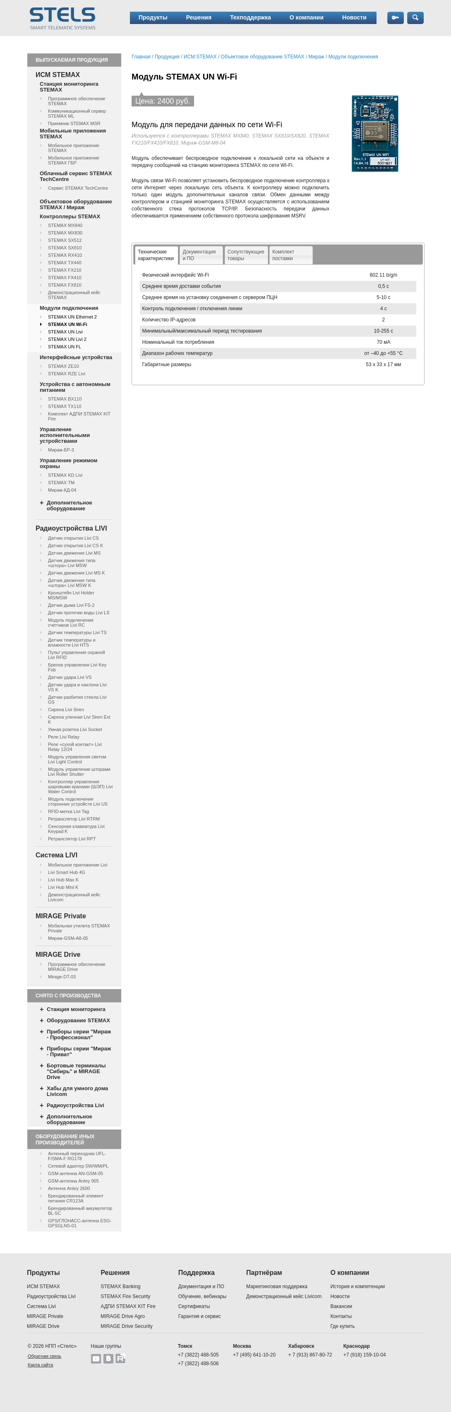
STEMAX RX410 (65, 255)
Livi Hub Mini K (63, 887)
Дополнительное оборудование (69, 506)
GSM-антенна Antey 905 (73, 1180)
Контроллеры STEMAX (70, 216)
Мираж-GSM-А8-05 (68, 938)
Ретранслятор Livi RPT (72, 838)
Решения (198, 17)
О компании (307, 17)
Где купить (342, 1326)
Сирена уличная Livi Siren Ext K (79, 719)
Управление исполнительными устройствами (65, 435)
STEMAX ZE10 (63, 366)
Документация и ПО (201, 1286)
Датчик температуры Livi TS (77, 632)
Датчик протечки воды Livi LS (78, 612)
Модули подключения (69, 308)
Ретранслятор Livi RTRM (74, 818)
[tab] (156, 255)
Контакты (341, 1316)
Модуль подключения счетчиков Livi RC (71, 623)
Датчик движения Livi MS (74, 552)
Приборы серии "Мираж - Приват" (79, 1051)
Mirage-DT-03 (62, 976)
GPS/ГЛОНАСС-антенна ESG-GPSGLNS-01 (79, 1223)
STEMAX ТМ (61, 482)
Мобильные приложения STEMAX (73, 134)
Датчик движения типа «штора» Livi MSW (71, 563)
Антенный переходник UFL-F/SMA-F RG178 (77, 1156)
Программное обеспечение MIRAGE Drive (77, 967)
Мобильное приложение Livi (78, 864)
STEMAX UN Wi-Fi (67, 324)
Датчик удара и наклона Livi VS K (77, 687)
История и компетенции (357, 1286)
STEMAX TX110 (65, 406)
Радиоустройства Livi (75, 1105)
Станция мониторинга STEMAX (69, 87)
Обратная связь (44, 1356)
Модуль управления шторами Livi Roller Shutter (79, 772)
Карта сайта (40, 1364)
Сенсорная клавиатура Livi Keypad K (76, 829)
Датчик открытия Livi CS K (75, 545)
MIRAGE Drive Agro (123, 1316)
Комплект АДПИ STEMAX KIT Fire (79, 416)
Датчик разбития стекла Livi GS (77, 700)
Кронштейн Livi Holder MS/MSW (71, 595)
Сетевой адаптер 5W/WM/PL (78, 1165)
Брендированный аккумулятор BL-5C (80, 1211)
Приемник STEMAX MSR (74, 123)
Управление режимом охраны (68, 463)
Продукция (167, 57)
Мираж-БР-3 (61, 449)
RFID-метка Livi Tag (68, 811)
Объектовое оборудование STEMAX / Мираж (76, 204)
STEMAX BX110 (65, 398)
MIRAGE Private (45, 1316)
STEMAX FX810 (65, 284)
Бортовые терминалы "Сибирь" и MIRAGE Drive (76, 1071)
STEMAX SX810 (65, 247)
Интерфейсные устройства (76, 357)
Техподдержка (250, 17)
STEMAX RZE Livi (66, 373)
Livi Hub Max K (63, 879)
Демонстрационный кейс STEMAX (74, 295)
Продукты (153, 17)
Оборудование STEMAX (78, 1020)
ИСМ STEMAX (200, 57)
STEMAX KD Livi (65, 475)
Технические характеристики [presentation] (156, 255)
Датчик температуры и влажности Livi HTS (72, 642)
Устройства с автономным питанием (75, 387)
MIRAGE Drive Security (126, 1326)
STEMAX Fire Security (125, 1296)
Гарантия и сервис (199, 1316)
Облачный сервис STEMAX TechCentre (76, 176)
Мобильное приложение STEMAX (73, 148)
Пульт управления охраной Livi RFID (76, 655)
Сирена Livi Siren (66, 709)
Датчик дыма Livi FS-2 (71, 605)
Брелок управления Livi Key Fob (77, 667)
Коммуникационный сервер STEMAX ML (77, 113)
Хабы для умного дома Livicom (77, 1091)
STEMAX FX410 (65, 277)
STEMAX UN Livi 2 (67, 339)
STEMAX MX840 (65, 225)
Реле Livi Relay (63, 736)
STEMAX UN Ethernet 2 (72, 316)
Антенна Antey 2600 (69, 1188)
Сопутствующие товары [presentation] (246, 255)
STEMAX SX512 (65, 240)
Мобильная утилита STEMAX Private (79, 928)
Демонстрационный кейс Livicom (74, 897)
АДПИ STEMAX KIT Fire (128, 1306)
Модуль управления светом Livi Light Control (77, 759)
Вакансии (341, 1306)
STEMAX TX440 (65, 262)
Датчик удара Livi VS (69, 677)
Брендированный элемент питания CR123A (75, 1198)
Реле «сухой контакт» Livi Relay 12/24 (75, 747)
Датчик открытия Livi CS (73, 538)
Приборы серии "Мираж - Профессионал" (79, 1034)
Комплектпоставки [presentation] (283, 255)
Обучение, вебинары (202, 1296)
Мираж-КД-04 (62, 490)
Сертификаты (194, 1306)
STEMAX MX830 (65, 232)
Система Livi (41, 1306)
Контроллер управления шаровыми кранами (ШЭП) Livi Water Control (80, 786)
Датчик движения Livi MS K (76, 572)
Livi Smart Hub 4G (66, 872)
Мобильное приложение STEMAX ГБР (73, 160)
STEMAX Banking (120, 1286)
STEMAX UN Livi (65, 331)
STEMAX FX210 (65, 270)
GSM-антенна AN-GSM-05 (75, 1173)
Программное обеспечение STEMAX (77, 101)
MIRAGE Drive (43, 1326)
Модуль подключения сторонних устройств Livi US (78, 801)
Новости (354, 17)
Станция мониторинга (76, 1009)
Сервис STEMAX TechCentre (78, 188)
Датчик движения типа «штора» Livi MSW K (71, 583)
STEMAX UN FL (64, 346)
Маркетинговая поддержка (276, 1286)
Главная (141, 57)
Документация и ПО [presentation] (199, 255)
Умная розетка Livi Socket (75, 729)
